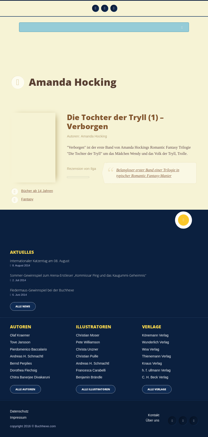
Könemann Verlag (155, 335)
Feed (95, 8)
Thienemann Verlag (156, 356)
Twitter (113, 8)
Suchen (183, 27)
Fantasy (27, 199)
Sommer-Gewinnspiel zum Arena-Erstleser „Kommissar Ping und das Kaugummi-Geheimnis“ (78, 275)
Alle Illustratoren (96, 389)
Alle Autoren (25, 389)
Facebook (104, 8)
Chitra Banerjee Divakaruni (30, 377)
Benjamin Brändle (89, 377)
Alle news (22, 306)
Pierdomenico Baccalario (28, 349)
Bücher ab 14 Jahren (37, 191)
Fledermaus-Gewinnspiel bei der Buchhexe (42, 290)
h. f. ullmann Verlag (156, 370)
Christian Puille (87, 356)
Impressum (18, 417)
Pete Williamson (88, 342)
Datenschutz (19, 411)
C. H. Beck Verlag (155, 377)
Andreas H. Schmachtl (26, 356)
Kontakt (153, 415)
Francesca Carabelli (91, 370)
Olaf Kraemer (20, 335)
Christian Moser (87, 335)
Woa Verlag (150, 349)
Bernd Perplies (21, 363)
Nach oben (183, 219)
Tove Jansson (20, 342)
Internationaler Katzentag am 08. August (39, 261)
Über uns (152, 420)
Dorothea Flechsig (23, 370)
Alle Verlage (157, 389)
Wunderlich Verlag (155, 342)
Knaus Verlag (152, 363)
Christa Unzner (87, 349)
